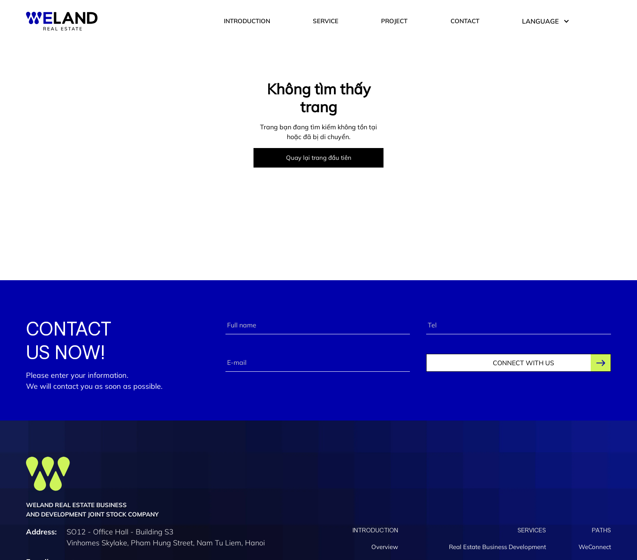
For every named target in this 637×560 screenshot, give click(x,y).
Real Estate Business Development (497, 548)
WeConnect (594, 548)
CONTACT (465, 21)
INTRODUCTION (247, 21)
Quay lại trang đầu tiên (318, 157)
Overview (384, 548)
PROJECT (394, 21)
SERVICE (325, 21)
